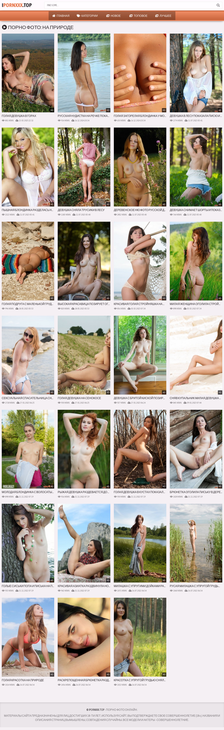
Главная (60, 15)
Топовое (138, 15)
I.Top (17, 5)
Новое (113, 15)
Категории (87, 15)
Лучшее (163, 15)
